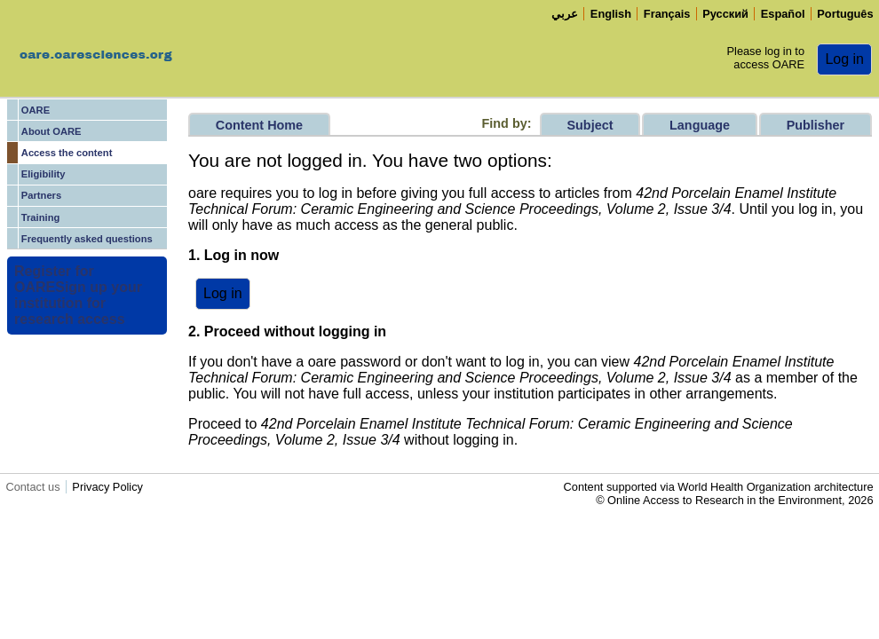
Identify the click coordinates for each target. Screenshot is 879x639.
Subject (589, 125)
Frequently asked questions (87, 238)
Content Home (259, 125)
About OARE (51, 131)
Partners (41, 195)
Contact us (32, 486)
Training (40, 217)
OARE (35, 110)
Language (699, 125)
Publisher (816, 125)
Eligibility (43, 174)
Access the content (67, 152)
